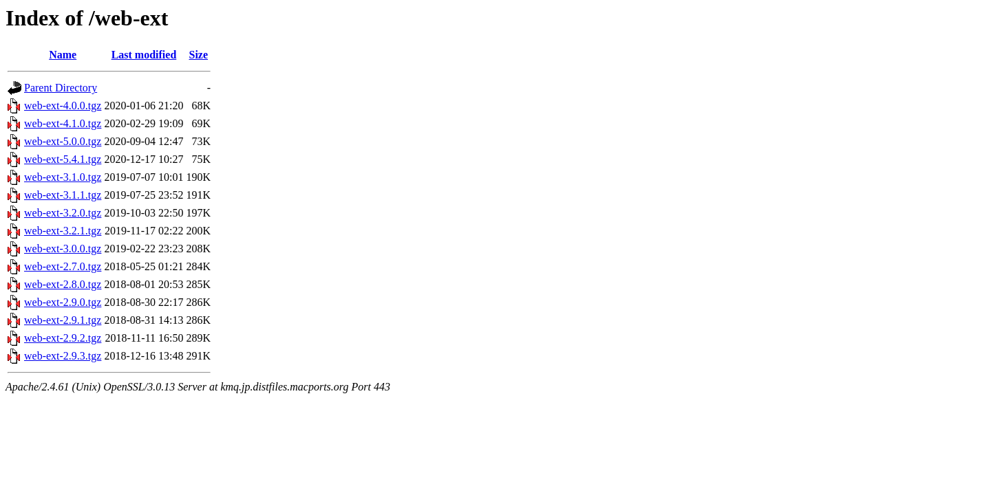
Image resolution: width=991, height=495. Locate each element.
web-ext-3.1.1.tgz (62, 195)
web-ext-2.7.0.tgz (62, 266)
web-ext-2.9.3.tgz (62, 356)
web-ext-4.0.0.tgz (62, 105)
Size (199, 54)
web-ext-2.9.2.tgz (62, 338)
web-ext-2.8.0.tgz (62, 284)
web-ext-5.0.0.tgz (62, 141)
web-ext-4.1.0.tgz (62, 123)
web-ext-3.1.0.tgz (62, 177)
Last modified (144, 54)
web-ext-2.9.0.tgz (62, 302)
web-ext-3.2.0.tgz (62, 213)
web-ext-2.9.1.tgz (62, 320)
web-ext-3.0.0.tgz (62, 248)
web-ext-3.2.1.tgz (62, 230)
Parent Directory (60, 88)
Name (62, 54)
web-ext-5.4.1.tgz (62, 159)
